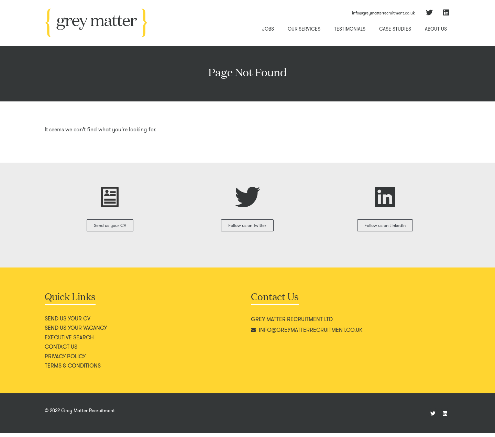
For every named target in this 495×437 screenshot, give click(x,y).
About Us (436, 28)
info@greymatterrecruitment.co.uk (383, 13)
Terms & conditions (73, 369)
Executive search (69, 341)
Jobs (268, 28)
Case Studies (395, 28)
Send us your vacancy (76, 331)
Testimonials (349, 28)
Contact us (61, 350)
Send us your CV (67, 322)
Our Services (304, 28)
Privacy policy (65, 360)
